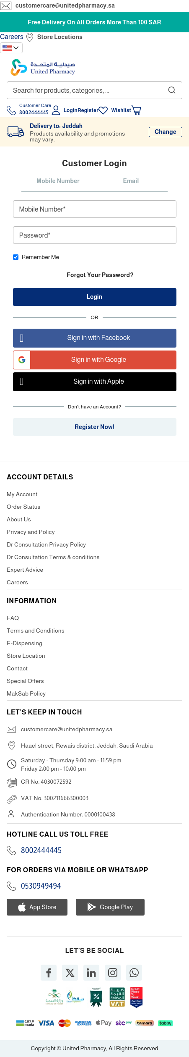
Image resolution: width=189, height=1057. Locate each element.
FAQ (13, 618)
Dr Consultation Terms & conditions (53, 557)
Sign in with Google (70, 360)
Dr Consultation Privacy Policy (46, 544)
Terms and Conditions (36, 630)
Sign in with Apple (68, 382)
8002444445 (41, 850)
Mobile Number (58, 181)
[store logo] (43, 67)
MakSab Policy (26, 693)
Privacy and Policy (31, 531)
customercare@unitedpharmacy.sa (65, 5)
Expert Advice (25, 569)
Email (131, 181)
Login (71, 110)
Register (88, 110)
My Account (22, 494)
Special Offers (25, 681)
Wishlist (121, 110)
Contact (17, 668)
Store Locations (60, 37)
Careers (11, 36)
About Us (19, 519)
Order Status (24, 506)
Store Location (26, 655)
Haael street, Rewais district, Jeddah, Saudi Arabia (87, 745)
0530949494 (41, 886)
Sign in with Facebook (71, 338)
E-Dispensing (24, 643)
